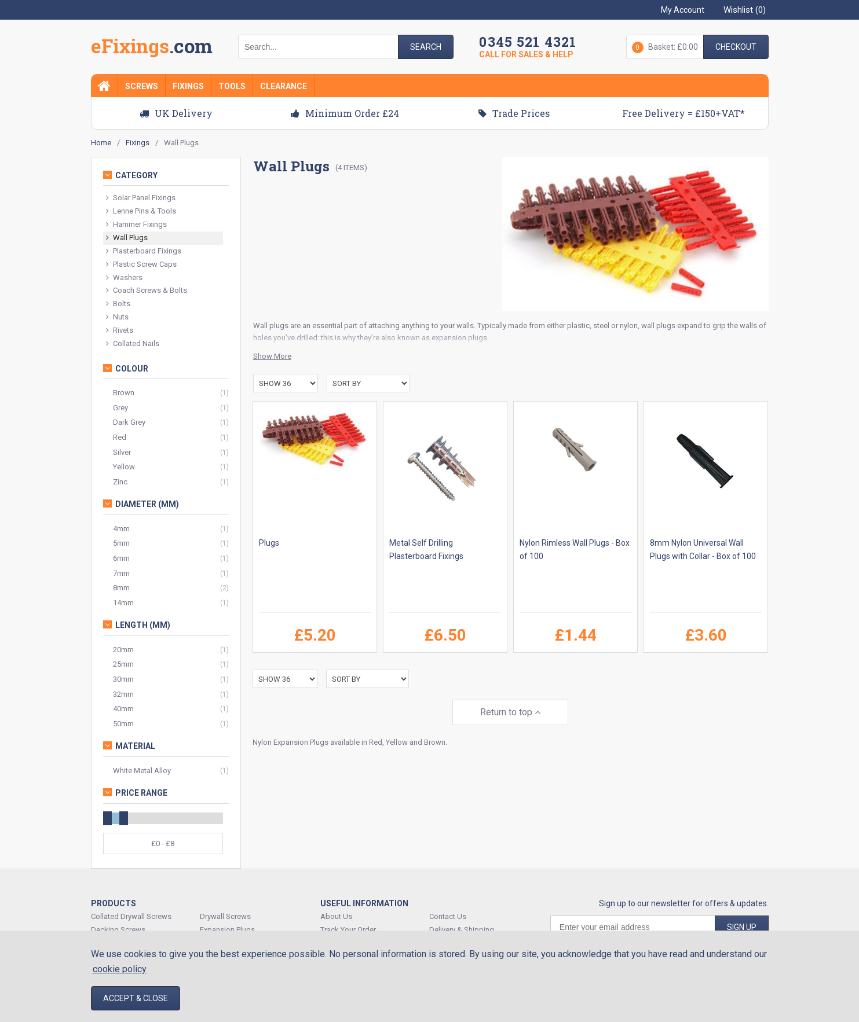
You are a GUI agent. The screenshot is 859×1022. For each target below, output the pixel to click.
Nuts (117, 317)
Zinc (120, 481)
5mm (121, 543)
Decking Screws (118, 929)
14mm (123, 602)
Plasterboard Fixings (143, 251)
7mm (121, 573)
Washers (124, 278)
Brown (123, 392)
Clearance (283, 86)
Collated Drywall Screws (131, 916)
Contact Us (447, 916)
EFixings (152, 48)
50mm (123, 723)
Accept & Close (135, 998)
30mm (123, 679)
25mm (123, 664)
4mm (121, 528)
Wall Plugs (127, 238)
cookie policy (120, 969)
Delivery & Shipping (461, 929)
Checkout (735, 47)
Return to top (510, 712)
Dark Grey (129, 422)
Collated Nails (132, 344)
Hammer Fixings (136, 225)
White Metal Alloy (142, 770)
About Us (336, 916)
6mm (121, 558)
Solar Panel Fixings (141, 198)
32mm (123, 694)
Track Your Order (348, 929)
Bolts (118, 304)
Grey (120, 407)
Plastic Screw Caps (141, 265)
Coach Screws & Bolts (146, 291)
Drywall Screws (225, 916)
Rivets (119, 331)
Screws (141, 86)
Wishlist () (744, 10)
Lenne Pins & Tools (141, 211)
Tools (232, 86)
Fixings (188, 86)
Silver (122, 452)
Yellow (124, 466)
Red (119, 437)
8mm (121, 587)
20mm (123, 649)
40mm (123, 708)
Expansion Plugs (227, 929)
